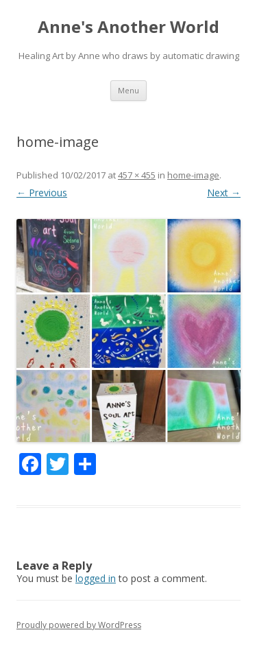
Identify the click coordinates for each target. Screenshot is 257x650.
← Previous (41, 192)
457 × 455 (137, 175)
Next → (224, 192)
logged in (95, 578)
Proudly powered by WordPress (78, 625)
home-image (193, 175)
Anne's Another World (128, 27)
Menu (128, 90)
